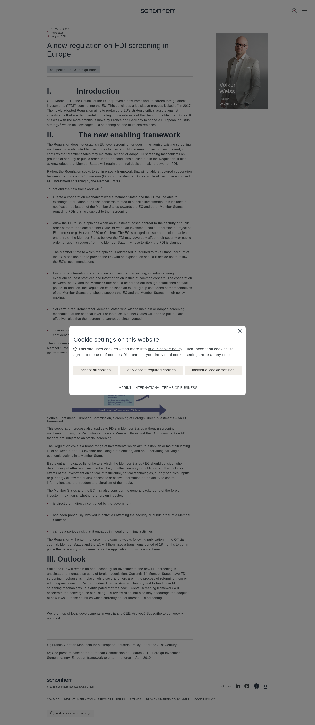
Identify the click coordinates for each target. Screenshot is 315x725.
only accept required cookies (151, 370)
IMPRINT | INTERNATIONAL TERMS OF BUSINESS (157, 388)
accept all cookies (96, 370)
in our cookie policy (165, 349)
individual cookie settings (213, 370)
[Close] (240, 331)
